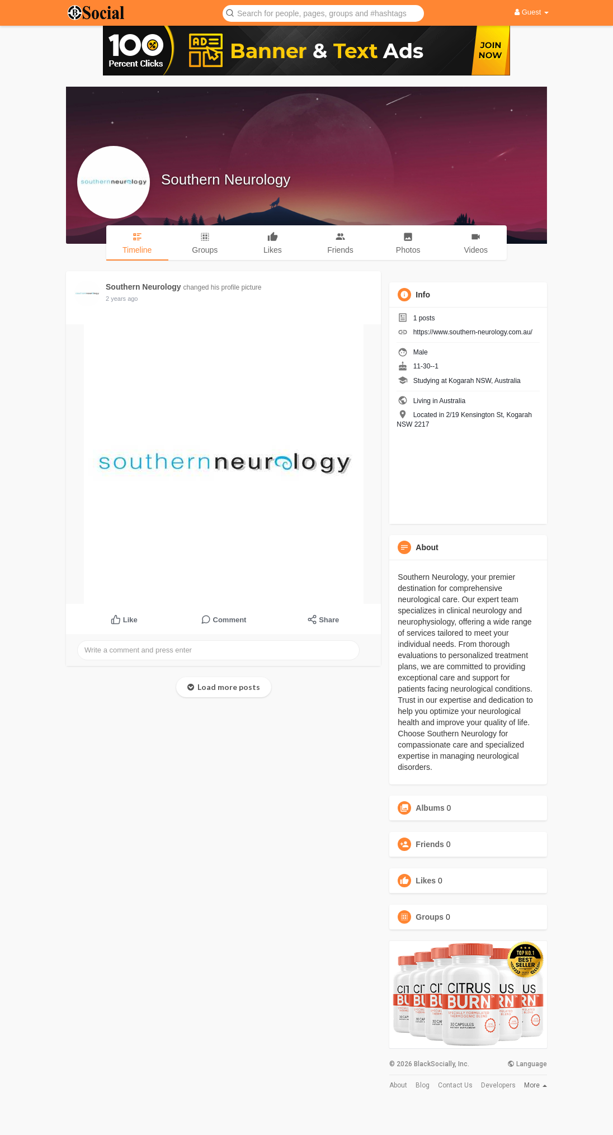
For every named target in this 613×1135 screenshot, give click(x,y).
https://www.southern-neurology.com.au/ (472, 332)
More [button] (535, 1085)
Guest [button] (532, 12)
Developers (498, 1085)
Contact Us (455, 1085)
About (398, 1085)
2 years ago (122, 298)
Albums (430, 807)
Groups (430, 916)
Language (527, 1064)
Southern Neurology (225, 179)
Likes (426, 880)
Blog (423, 1085)
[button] (323, 12)
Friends (430, 844)
